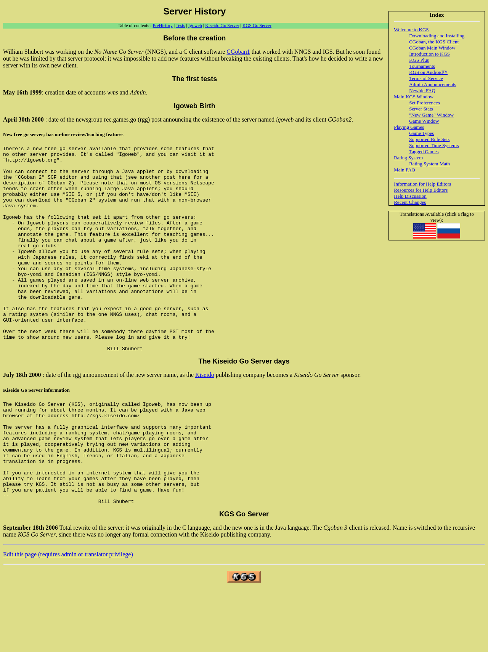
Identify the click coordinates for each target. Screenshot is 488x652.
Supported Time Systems (434, 145)
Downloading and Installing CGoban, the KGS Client (436, 39)
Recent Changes (410, 202)
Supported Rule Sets (429, 139)
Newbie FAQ (422, 90)
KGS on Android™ (428, 72)
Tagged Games (423, 151)
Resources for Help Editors (421, 190)
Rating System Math (429, 164)
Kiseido (204, 416)
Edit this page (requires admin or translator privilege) (68, 616)
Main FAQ (404, 170)
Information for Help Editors (422, 184)
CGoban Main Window (432, 48)
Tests (180, 25)
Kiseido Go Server (222, 25)
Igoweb (195, 25)
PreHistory (163, 25)
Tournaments (422, 66)
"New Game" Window (431, 115)
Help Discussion (410, 196)
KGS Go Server (256, 25)
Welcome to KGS (411, 29)
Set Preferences (424, 103)
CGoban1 (238, 51)
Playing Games (409, 127)
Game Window (424, 121)
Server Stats (421, 109)
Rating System (408, 157)
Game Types (421, 133)
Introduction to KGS (429, 54)
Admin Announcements (432, 84)
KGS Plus (419, 60)
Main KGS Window (413, 96)
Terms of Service (426, 78)
